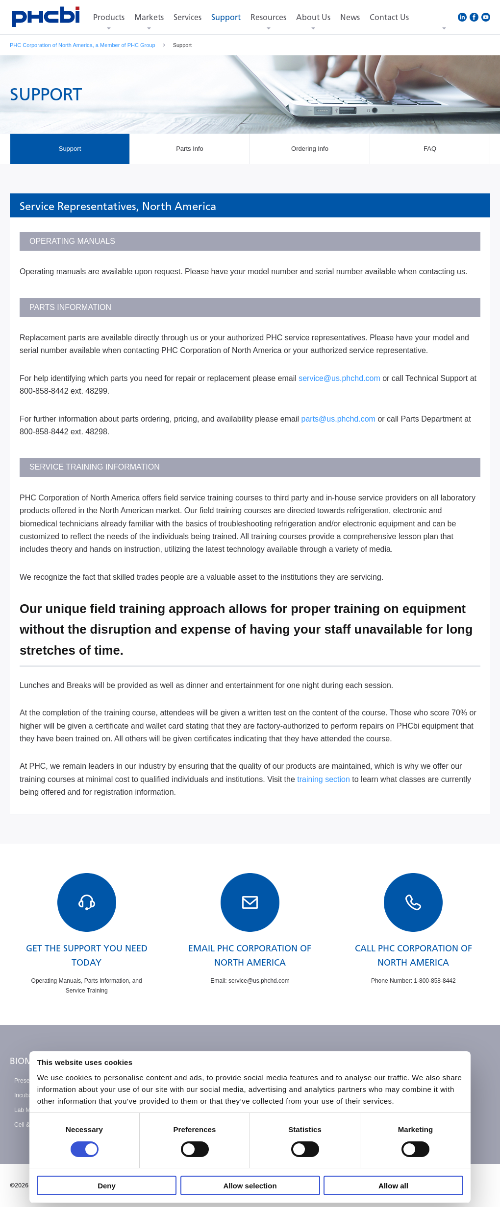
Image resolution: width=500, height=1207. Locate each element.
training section (323, 779)
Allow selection (249, 1186)
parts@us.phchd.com (338, 419)
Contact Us (389, 17)
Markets (149, 17)
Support (226, 17)
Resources (268, 17)
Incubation (27, 1095)
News (350, 17)
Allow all (393, 1186)
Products (109, 17)
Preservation (30, 1080)
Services (187, 17)
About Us (313, 17)
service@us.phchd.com (339, 378)
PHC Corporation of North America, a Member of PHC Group (82, 45)
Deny (107, 1186)
